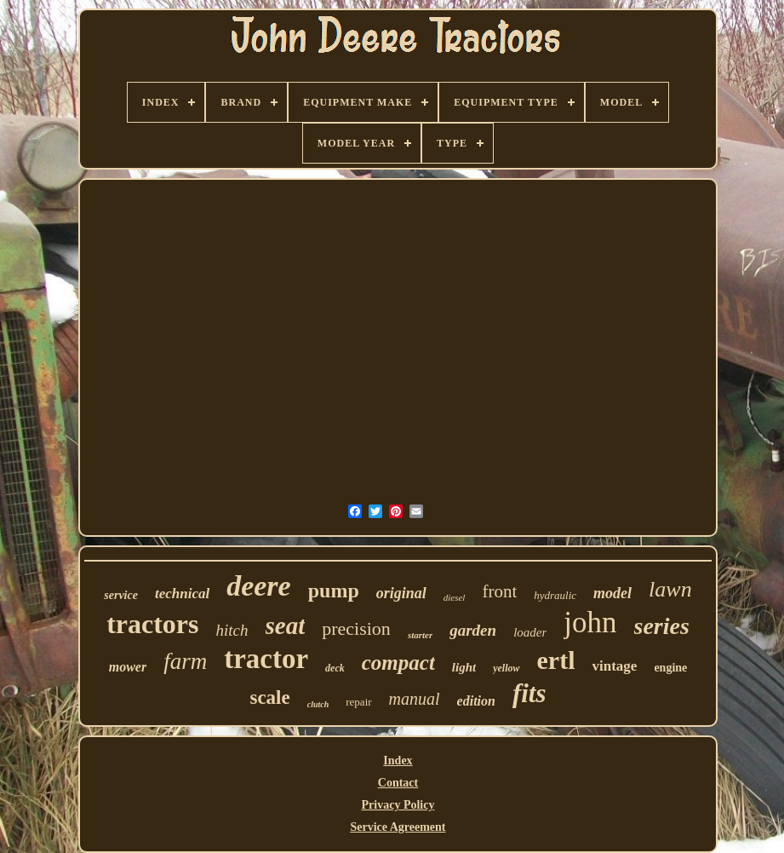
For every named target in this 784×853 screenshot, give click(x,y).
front (499, 591)
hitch (232, 630)
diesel (455, 597)
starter (420, 635)
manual (414, 698)
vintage (615, 666)
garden (472, 630)
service (121, 595)
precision (356, 628)
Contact (398, 782)
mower (127, 667)
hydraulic (555, 595)
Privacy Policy (398, 804)
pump (333, 590)
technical (182, 593)
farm (185, 661)
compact (398, 662)
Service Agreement (397, 827)
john (590, 622)
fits (529, 693)
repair (358, 701)
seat (286, 625)
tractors (152, 623)
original (401, 593)
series (662, 626)
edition (476, 701)
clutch (318, 704)
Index (397, 760)
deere (258, 586)
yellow (506, 668)
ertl (556, 660)
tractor (266, 658)
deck (335, 668)
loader (530, 632)
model (612, 593)
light (464, 667)
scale (269, 697)
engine (670, 667)
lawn (670, 589)
